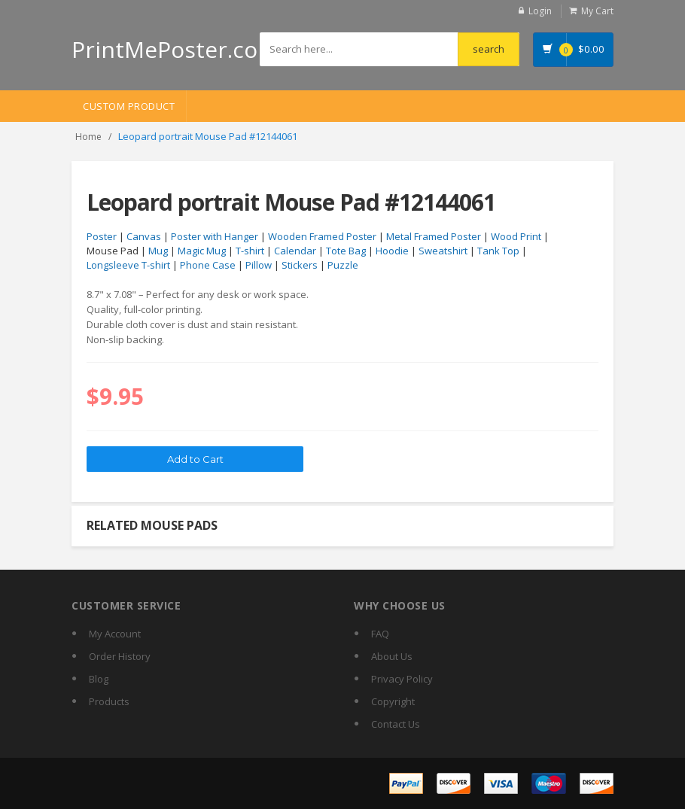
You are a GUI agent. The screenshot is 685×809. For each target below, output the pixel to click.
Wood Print (516, 236)
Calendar (295, 250)
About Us (392, 656)
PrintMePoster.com (175, 49)
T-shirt (250, 250)
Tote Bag (346, 250)
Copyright (393, 701)
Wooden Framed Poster (322, 236)
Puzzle (342, 265)
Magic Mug (202, 250)
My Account (115, 633)
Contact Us (395, 724)
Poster (102, 236)
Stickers (300, 265)
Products (109, 701)
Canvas (143, 236)
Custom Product (129, 106)
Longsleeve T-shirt (128, 265)
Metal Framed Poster (433, 236)
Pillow (258, 265)
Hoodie (392, 250)
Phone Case (208, 265)
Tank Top (498, 250)
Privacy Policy (402, 679)
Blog (98, 679)
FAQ (380, 633)
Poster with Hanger (214, 236)
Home (88, 136)
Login (540, 11)
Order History (120, 656)
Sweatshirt (443, 250)
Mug (158, 250)
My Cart (597, 11)
